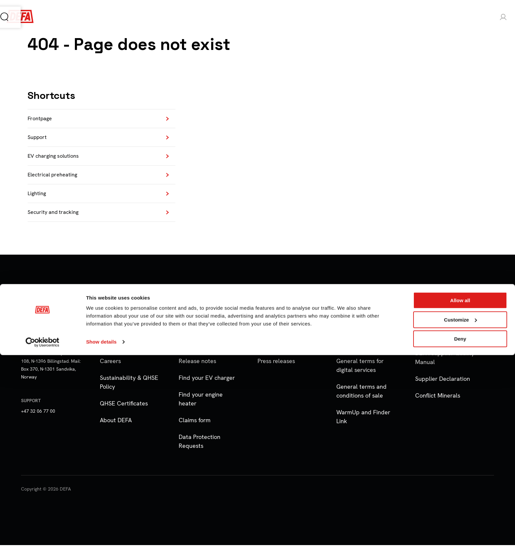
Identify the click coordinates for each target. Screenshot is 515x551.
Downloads (272, 333)
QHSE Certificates (124, 409)
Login (480, 17)
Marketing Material (283, 350)
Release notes (197, 367)
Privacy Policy (354, 333)
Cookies (347, 350)
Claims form (195, 426)
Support (38, 139)
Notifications (195, 350)
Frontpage (41, 119)
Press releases (276, 367)
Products (74, 17)
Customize (460, 515)
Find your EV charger (207, 383)
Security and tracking (56, 217)
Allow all (460, 496)
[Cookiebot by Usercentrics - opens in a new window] (42, 538)
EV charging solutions (56, 158)
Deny (460, 535)
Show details (101, 537)
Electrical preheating (55, 178)
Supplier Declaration (442, 384)
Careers (110, 367)
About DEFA (116, 426)
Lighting (38, 198)
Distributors (115, 350)
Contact (111, 333)
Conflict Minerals (437, 401)
